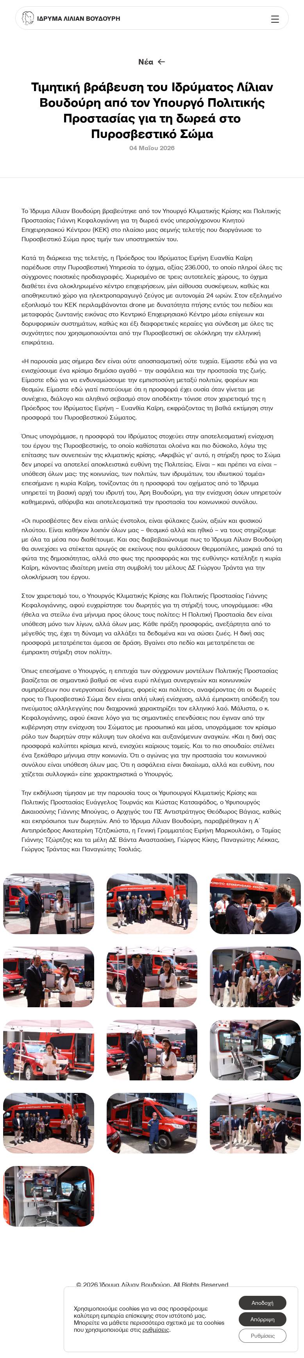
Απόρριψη (262, 1319)
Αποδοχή (263, 1302)
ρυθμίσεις (156, 1329)
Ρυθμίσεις (263, 1335)
